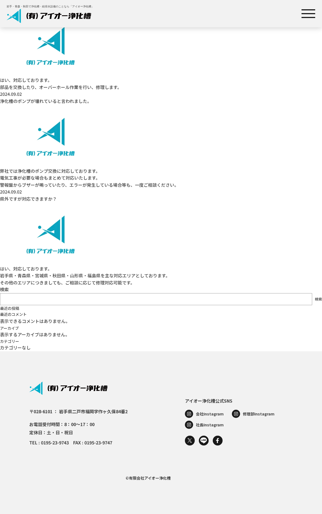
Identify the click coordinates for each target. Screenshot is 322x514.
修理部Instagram (258, 414)
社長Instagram (210, 424)
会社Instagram (210, 414)
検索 (4, 289)
